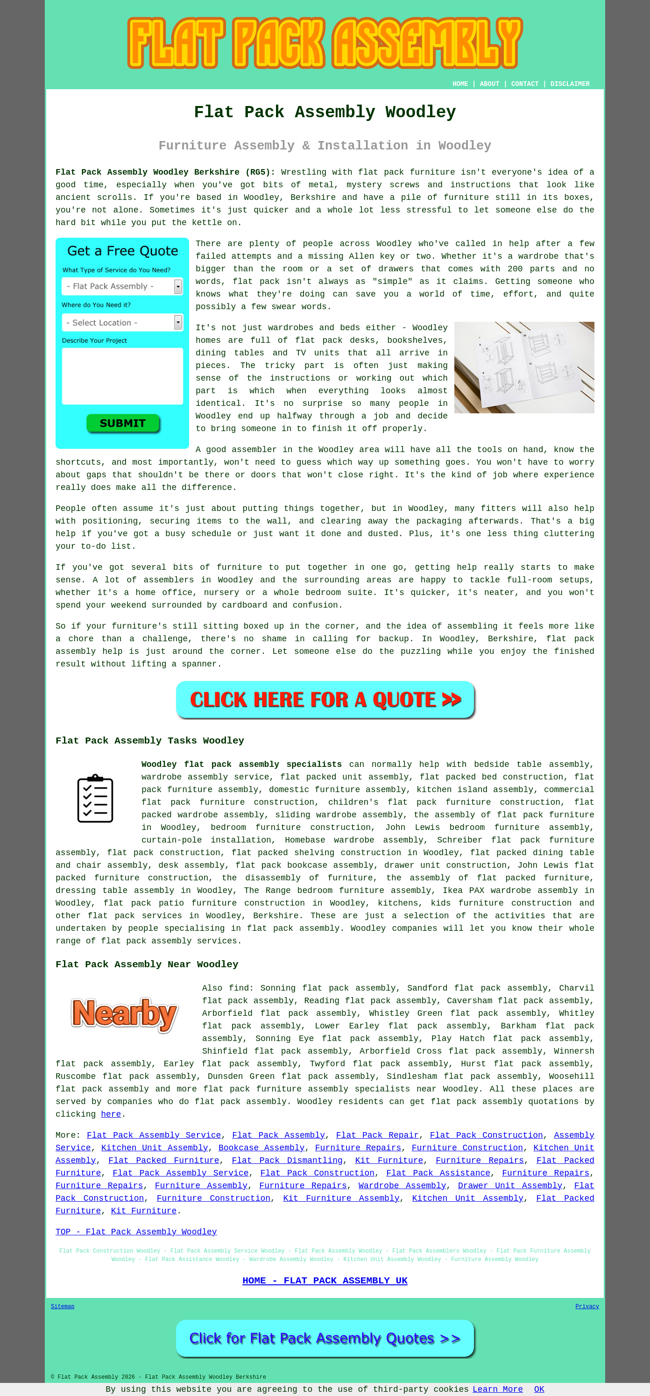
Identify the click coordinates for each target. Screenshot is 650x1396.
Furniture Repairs (358, 1148)
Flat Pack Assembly (278, 1135)
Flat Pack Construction (486, 1135)
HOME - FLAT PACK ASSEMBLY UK (325, 1280)
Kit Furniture (389, 1160)
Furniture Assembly (201, 1185)
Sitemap (62, 1307)
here (111, 1114)
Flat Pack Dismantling (287, 1160)
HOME (460, 84)
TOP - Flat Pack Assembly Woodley (136, 1232)
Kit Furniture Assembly (341, 1198)
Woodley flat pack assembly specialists (241, 764)
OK (539, 1389)
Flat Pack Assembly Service (154, 1135)
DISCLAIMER (570, 84)
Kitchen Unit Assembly (154, 1148)
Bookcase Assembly (261, 1148)
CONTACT (525, 84)
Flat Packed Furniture (163, 1160)
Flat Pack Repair (377, 1135)
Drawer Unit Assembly (510, 1185)
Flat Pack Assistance (438, 1173)
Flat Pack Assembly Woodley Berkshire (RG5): (166, 172)
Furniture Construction (467, 1148)
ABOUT (490, 84)
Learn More (498, 1389)
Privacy (587, 1307)
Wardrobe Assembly (402, 1185)
